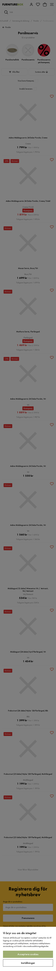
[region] (28, 949)
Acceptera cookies (27, 954)
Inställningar (28, 963)
